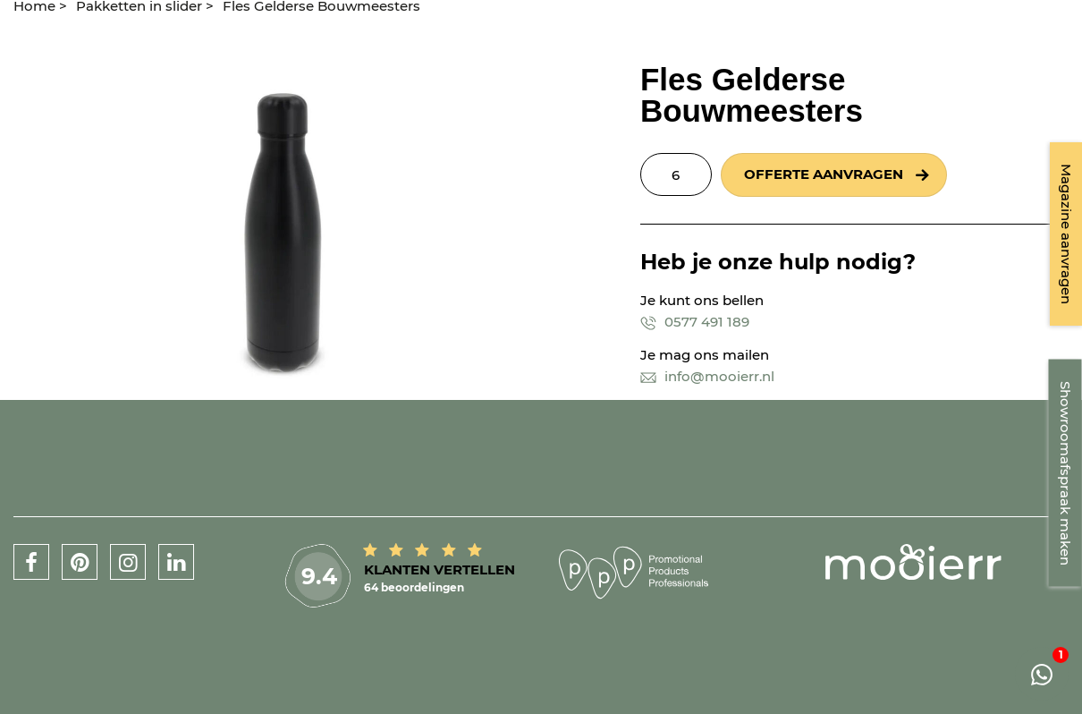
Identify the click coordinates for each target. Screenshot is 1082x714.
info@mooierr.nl (707, 376)
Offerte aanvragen (823, 174)
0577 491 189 (694, 321)
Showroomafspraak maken (1065, 473)
